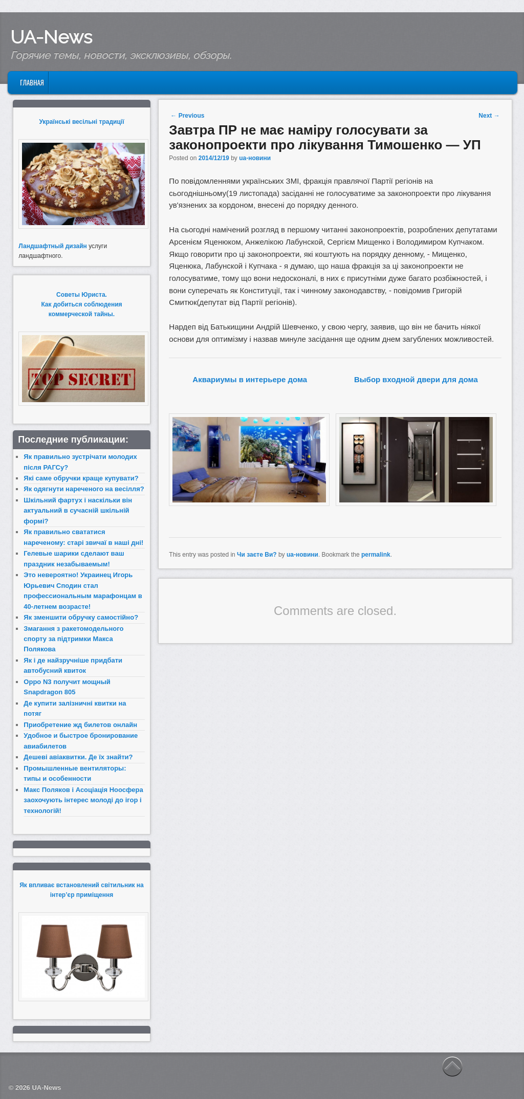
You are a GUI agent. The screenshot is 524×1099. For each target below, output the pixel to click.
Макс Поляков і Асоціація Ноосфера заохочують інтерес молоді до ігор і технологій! (83, 800)
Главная (32, 82)
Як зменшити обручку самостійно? (81, 617)
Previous (187, 115)
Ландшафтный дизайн (52, 246)
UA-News (51, 37)
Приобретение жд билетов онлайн (80, 725)
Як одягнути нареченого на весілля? (84, 489)
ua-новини (255, 158)
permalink (375, 554)
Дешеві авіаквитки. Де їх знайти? (78, 757)
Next (488, 115)
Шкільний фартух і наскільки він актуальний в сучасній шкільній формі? (78, 510)
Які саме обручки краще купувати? (81, 478)
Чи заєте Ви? (257, 554)
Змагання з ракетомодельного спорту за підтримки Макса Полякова (73, 639)
